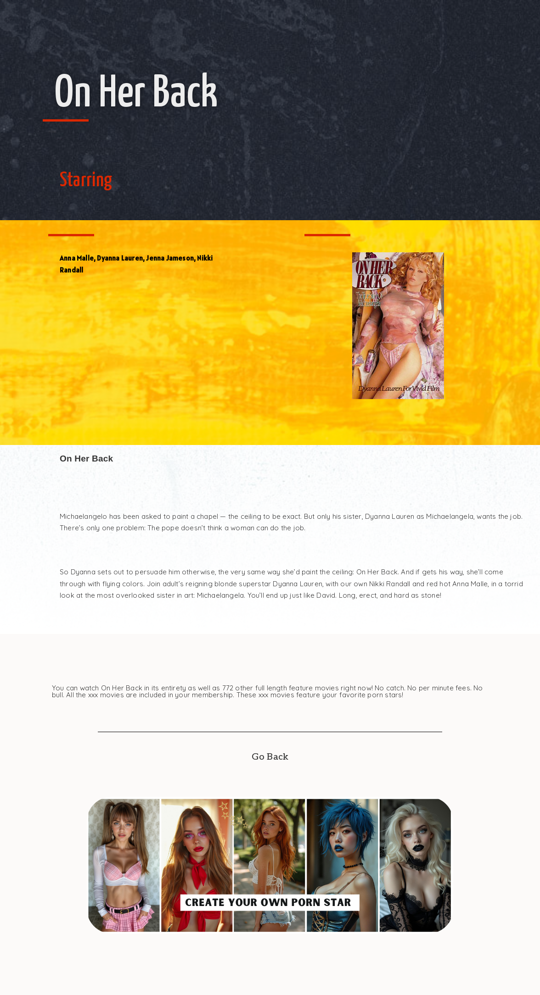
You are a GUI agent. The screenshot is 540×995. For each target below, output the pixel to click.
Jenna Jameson (170, 258)
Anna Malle (77, 258)
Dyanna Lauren (120, 258)
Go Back (270, 756)
